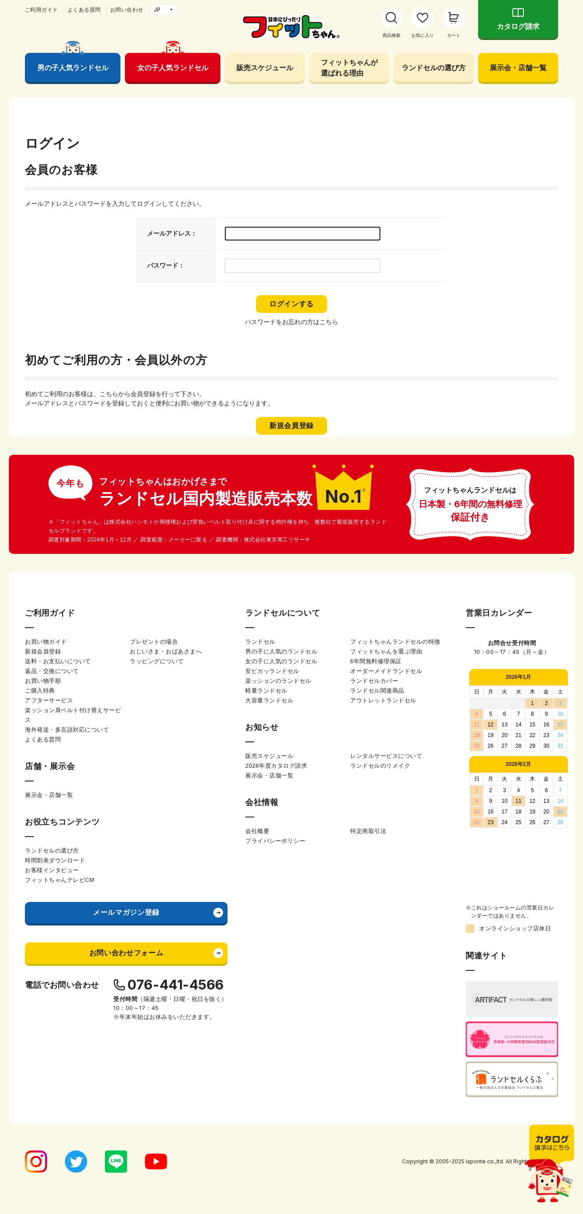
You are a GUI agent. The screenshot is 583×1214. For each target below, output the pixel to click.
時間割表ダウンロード (55, 860)
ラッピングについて (157, 661)
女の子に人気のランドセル (281, 661)
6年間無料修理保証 (376, 661)
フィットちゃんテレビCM (59, 880)
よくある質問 (84, 10)
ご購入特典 (40, 690)
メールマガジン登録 (126, 912)
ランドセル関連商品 (377, 690)
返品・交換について (52, 671)
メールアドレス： (172, 233)
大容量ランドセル (269, 700)
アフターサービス (49, 700)
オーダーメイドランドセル (386, 671)
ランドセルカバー (374, 680)
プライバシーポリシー (275, 840)
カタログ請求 (518, 26)
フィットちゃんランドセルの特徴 (395, 641)
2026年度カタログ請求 (276, 765)
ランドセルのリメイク (380, 765)
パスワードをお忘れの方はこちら (291, 321)
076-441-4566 (176, 985)
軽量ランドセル (266, 690)
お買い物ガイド (46, 641)
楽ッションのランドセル (278, 680)
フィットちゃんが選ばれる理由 (349, 67)
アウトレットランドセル (383, 700)
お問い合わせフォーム (126, 953)
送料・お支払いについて (58, 661)
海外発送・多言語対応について (67, 729)
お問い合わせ (127, 10)
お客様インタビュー (52, 870)
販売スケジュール (264, 67)
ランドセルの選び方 (434, 67)
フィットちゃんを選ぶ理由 (386, 651)
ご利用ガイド (41, 10)
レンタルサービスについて (386, 756)
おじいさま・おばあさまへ (166, 651)
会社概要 (257, 831)
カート (453, 35)
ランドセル (260, 641)
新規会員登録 (43, 651)
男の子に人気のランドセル (281, 651)
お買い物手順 (43, 680)
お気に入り (422, 35)
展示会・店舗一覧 (518, 67)
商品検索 (391, 35)
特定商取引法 (368, 831)
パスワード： (165, 265)
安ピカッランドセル (272, 671)
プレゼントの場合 (154, 641)
